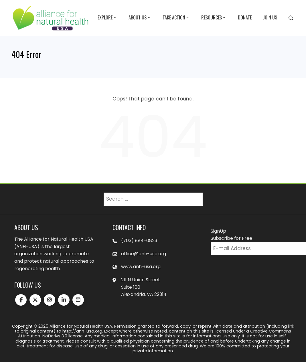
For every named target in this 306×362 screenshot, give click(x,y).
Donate (245, 17)
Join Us (270, 17)
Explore (107, 18)
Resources (213, 18)
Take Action (176, 18)
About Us (140, 18)
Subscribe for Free (231, 238)
